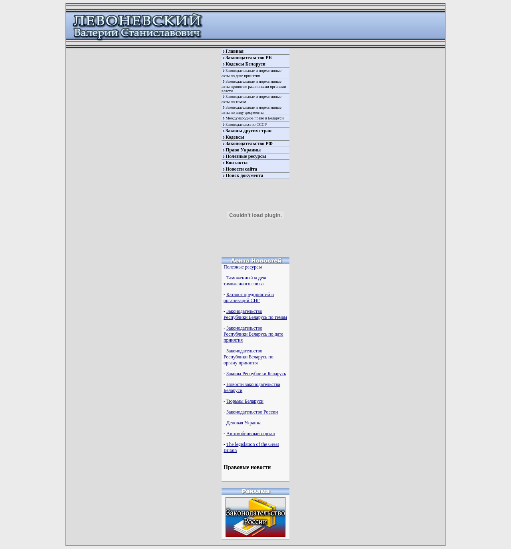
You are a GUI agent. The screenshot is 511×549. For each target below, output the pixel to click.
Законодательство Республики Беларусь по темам (255, 314)
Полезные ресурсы (246, 156)
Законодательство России (252, 412)
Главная (235, 51)
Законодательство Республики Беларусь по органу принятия (248, 357)
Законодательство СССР (246, 124)
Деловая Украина (243, 423)
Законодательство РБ (249, 57)
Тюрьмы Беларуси (244, 401)
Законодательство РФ (249, 143)
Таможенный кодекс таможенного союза (245, 280)
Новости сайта (241, 169)
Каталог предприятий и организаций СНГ (249, 297)
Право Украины (243, 150)
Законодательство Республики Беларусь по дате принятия (253, 334)
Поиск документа (244, 175)
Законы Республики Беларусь (256, 373)
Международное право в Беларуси (255, 118)
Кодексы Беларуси (245, 64)
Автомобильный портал (250, 433)
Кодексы (235, 137)
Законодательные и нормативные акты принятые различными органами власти (254, 86)
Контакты (237, 162)
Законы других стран (248, 130)
